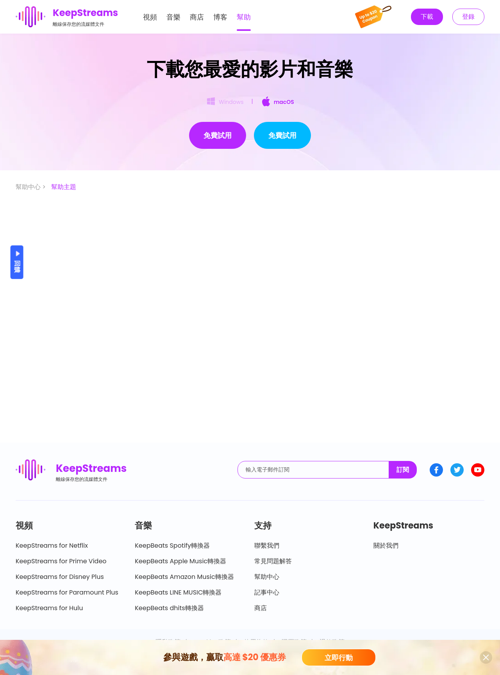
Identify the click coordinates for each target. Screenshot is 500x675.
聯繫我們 (266, 545)
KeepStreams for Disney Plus (60, 576)
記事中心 (266, 592)
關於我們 (385, 545)
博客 (220, 17)
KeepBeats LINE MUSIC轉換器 (178, 592)
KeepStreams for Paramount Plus (67, 592)
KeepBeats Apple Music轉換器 (180, 561)
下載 (427, 16)
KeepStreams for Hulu (49, 608)
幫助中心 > (31, 186)
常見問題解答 (273, 561)
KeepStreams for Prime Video (61, 561)
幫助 (244, 17)
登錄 (468, 16)
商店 (197, 17)
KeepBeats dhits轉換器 (169, 608)
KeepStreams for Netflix (52, 545)
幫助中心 (266, 576)
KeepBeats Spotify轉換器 (172, 545)
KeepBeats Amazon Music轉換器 (184, 576)
